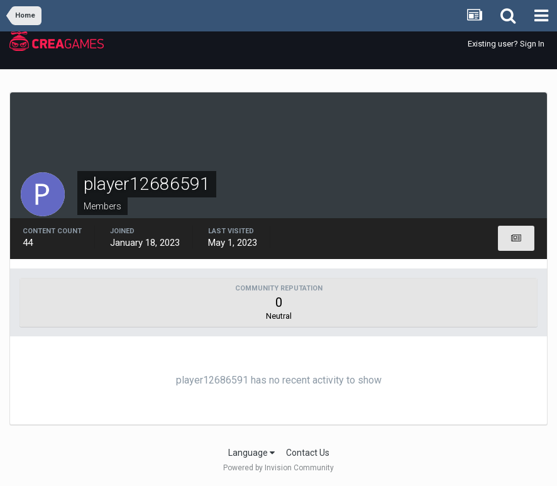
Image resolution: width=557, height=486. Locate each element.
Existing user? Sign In (506, 43)
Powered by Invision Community (278, 467)
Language (251, 453)
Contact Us (307, 453)
